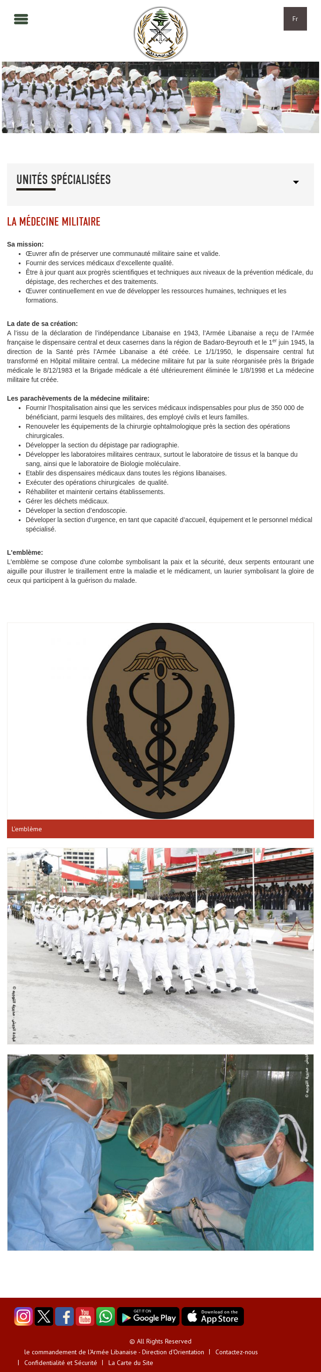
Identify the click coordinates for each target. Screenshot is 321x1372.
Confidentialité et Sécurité (60, 1362)
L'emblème (27, 829)
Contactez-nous (236, 1352)
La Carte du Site (130, 1362)
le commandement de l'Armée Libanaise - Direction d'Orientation (114, 1352)
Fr (295, 18)
